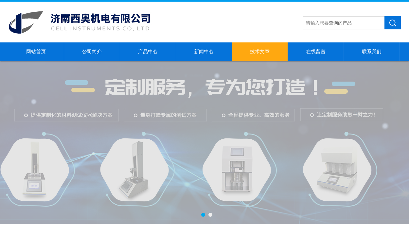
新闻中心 (204, 51)
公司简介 (92, 51)
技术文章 (260, 51)
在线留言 (316, 51)
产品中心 (148, 51)
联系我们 (372, 51)
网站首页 (36, 51)
